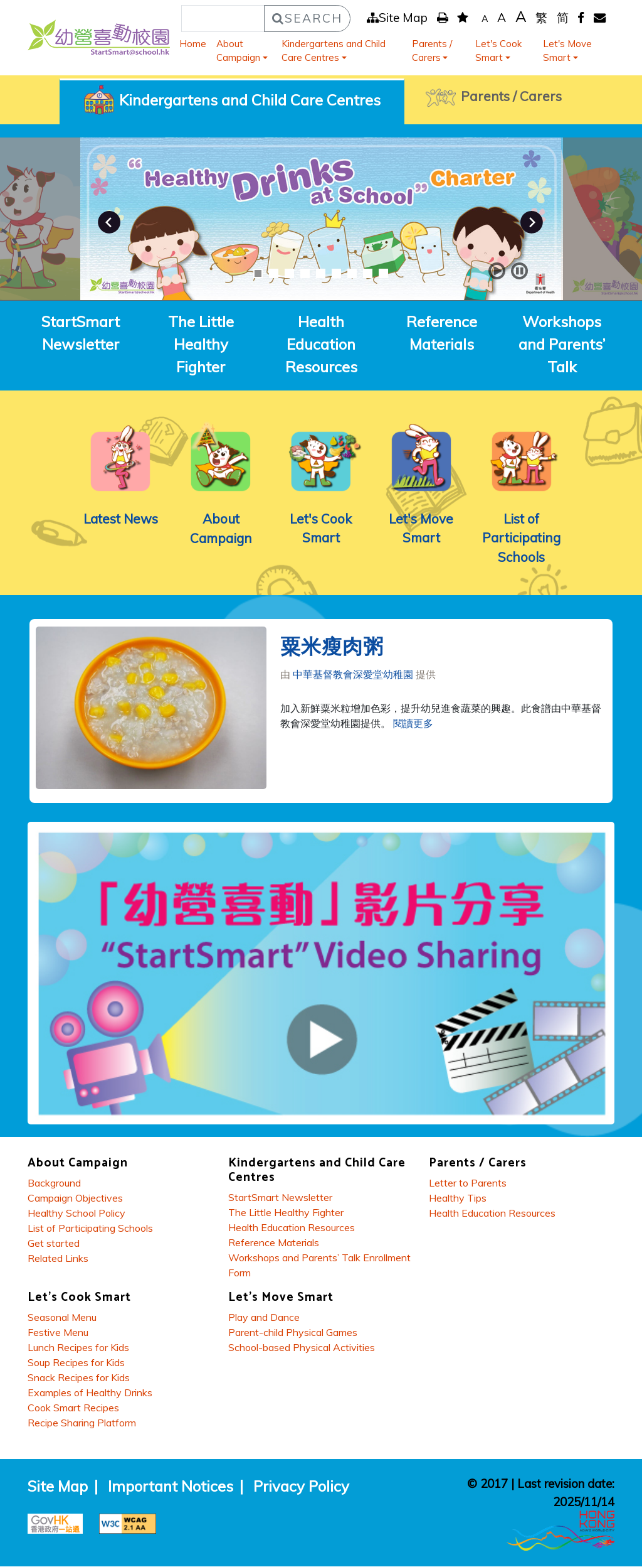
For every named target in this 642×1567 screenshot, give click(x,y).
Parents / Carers (432, 51)
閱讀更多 (413, 724)
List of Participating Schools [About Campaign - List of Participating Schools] (90, 1229)
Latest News (120, 518)
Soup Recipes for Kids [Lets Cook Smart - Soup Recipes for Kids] (76, 1363)
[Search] (223, 18)
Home (192, 44)
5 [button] (320, 273)
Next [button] (531, 222)
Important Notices (170, 1487)
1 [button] (258, 273)
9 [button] (383, 273)
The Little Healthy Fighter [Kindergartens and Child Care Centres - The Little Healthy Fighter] (286, 1213)
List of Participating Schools (522, 538)
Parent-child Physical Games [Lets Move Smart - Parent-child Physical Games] (292, 1333)
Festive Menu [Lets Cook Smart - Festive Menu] (58, 1333)
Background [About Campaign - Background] (54, 1184)
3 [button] (289, 273)
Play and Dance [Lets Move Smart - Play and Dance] (264, 1318)
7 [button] (352, 273)
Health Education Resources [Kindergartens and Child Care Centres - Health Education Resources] (291, 1228)
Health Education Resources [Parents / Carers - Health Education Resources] (492, 1214)
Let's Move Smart (567, 51)
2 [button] (273, 273)
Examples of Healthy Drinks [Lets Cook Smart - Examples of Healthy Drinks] (90, 1393)
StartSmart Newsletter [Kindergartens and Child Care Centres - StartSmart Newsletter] (280, 1198)
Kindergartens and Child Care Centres (334, 51)
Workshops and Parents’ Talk (562, 344)
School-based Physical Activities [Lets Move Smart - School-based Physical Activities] (301, 1348)
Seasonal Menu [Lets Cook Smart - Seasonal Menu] (62, 1318)
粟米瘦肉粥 (332, 648)
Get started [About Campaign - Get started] (54, 1244)
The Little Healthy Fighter (201, 344)
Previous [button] (109, 222)
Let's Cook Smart (498, 51)
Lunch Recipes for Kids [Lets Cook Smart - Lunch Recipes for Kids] (78, 1348)
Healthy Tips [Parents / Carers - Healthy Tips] (458, 1199)
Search (307, 18)
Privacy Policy (301, 1487)
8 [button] (367, 273)
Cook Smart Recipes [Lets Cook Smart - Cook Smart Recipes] (73, 1409)
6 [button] (336, 273)
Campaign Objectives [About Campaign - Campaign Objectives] (75, 1199)
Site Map (397, 17)
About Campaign (238, 51)
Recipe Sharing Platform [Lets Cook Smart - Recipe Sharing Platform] (82, 1424)
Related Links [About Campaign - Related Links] (58, 1259)
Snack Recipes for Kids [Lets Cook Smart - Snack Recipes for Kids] (79, 1378)
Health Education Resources (321, 344)
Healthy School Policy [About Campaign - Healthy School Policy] (76, 1214)
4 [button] (305, 273)
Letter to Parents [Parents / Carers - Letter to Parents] (468, 1184)
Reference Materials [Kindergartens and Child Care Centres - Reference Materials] (273, 1243)
